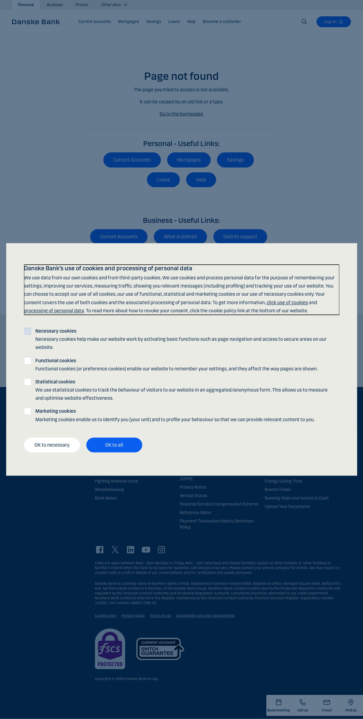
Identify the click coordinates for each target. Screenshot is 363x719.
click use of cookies (287, 302)
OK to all (114, 445)
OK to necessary (52, 445)
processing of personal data (54, 311)
